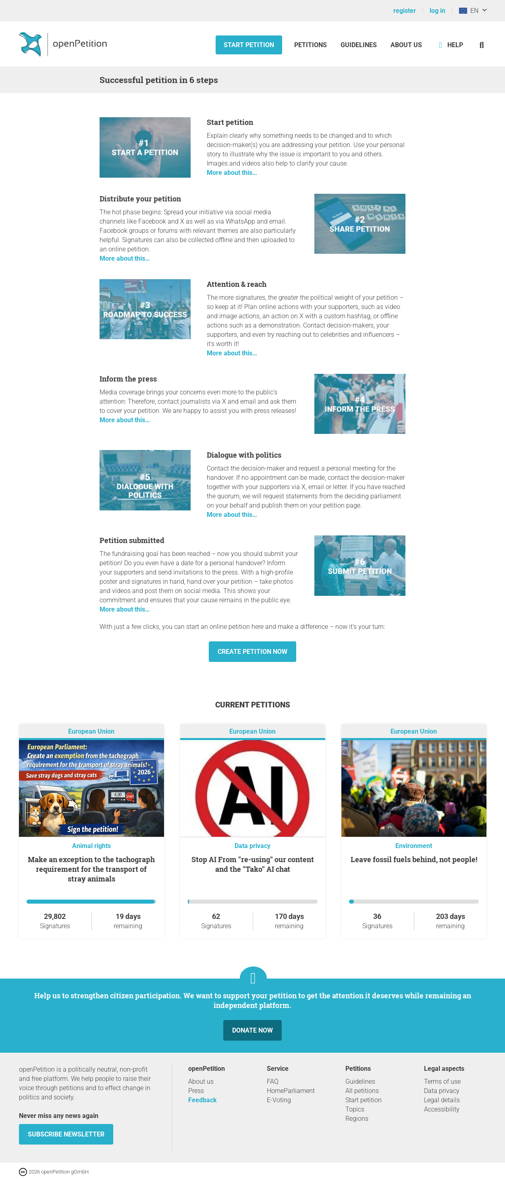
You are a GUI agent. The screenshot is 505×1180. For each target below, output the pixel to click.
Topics (354, 1109)
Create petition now (252, 651)
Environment (413, 846)
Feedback (202, 1100)
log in (437, 11)
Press (196, 1091)
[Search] (482, 45)
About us (406, 45)
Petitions (311, 45)
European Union (91, 731)
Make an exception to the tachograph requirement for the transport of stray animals (91, 868)
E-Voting (279, 1100)
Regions (356, 1118)
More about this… (232, 172)
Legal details (442, 1100)
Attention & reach (236, 284)
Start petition (249, 45)
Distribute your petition (140, 198)
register (404, 11)
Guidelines (359, 45)
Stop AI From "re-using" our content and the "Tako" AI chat (252, 864)
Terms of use (442, 1081)
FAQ (272, 1081)
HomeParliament (291, 1091)
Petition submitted (132, 540)
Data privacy (252, 846)
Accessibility (441, 1109)
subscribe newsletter (66, 1134)
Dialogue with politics (244, 455)
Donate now (252, 1030)
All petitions (362, 1091)
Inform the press (128, 379)
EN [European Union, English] (468, 11)
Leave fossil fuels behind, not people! (414, 859)
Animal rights (91, 846)
